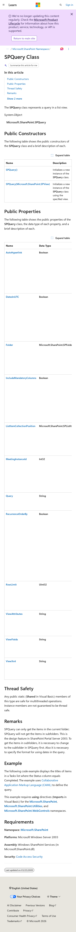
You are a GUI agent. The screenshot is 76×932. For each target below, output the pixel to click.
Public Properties (16, 83)
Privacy (27, 910)
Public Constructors (18, 79)
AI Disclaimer (14, 905)
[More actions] (68, 49)
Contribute (13, 910)
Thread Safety (14, 88)
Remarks (11, 93)
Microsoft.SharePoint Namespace (30, 49)
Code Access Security (29, 856)
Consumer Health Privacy (21, 916)
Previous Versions (35, 905)
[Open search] (60, 5)
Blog (51, 905)
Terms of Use (49, 916)
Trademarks (13, 921)
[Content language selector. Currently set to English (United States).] (23, 888)
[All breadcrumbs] (7, 49)
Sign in (69, 4)
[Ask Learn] (62, 49)
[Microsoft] (38, 5)
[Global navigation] (3, 5)
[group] (38, 461)
